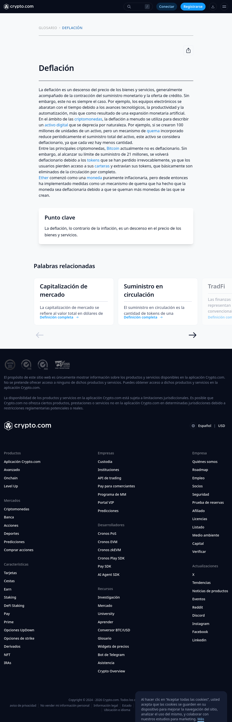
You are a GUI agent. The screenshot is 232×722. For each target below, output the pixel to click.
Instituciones (108, 470)
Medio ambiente (205, 535)
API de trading (109, 478)
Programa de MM (112, 494)
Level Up (11, 486)
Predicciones (14, 542)
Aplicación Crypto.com (22, 461)
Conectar (166, 6)
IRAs (7, 663)
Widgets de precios (113, 646)
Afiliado (198, 511)
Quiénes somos (205, 461)
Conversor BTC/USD (114, 630)
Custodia (105, 461)
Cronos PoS (107, 533)
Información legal (106, 705)
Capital (198, 543)
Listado (198, 527)
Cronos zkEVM (109, 550)
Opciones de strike (19, 638)
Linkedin (199, 640)
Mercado (105, 605)
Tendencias (201, 582)
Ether (44, 177)
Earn (8, 589)
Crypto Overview (111, 671)
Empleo (198, 478)
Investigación (109, 597)
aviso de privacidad (23, 705)
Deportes (11, 533)
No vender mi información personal (64, 705)
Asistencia (106, 663)
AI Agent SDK (108, 574)
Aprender (105, 622)
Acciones (11, 525)
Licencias (199, 519)
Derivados (12, 646)
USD (221, 425)
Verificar (199, 551)
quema (153, 130)
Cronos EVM (107, 542)
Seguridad (200, 494)
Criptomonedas (16, 509)
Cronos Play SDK (111, 558)
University (106, 614)
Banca (9, 517)
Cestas (9, 581)
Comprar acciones (18, 550)
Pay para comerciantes (116, 486)
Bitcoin (113, 148)
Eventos (198, 599)
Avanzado (12, 470)
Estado (127, 705)
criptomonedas (88, 119)
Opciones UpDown (19, 630)
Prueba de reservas (208, 502)
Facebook (200, 632)
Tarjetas (10, 573)
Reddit (197, 607)
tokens (93, 160)
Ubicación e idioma (117, 710)
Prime (9, 622)
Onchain (11, 478)
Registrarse (193, 6)
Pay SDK (104, 566)
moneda (94, 177)
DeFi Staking (14, 605)
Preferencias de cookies (206, 705)
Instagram (200, 624)
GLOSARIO (48, 28)
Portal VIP (106, 502)
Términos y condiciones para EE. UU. (161, 705)
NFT (7, 655)
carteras (102, 166)
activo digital (56, 125)
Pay (7, 614)
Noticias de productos (210, 591)
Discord (198, 615)
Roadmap (200, 470)
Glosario (104, 638)
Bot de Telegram (111, 655)
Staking (10, 597)
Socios (197, 486)
